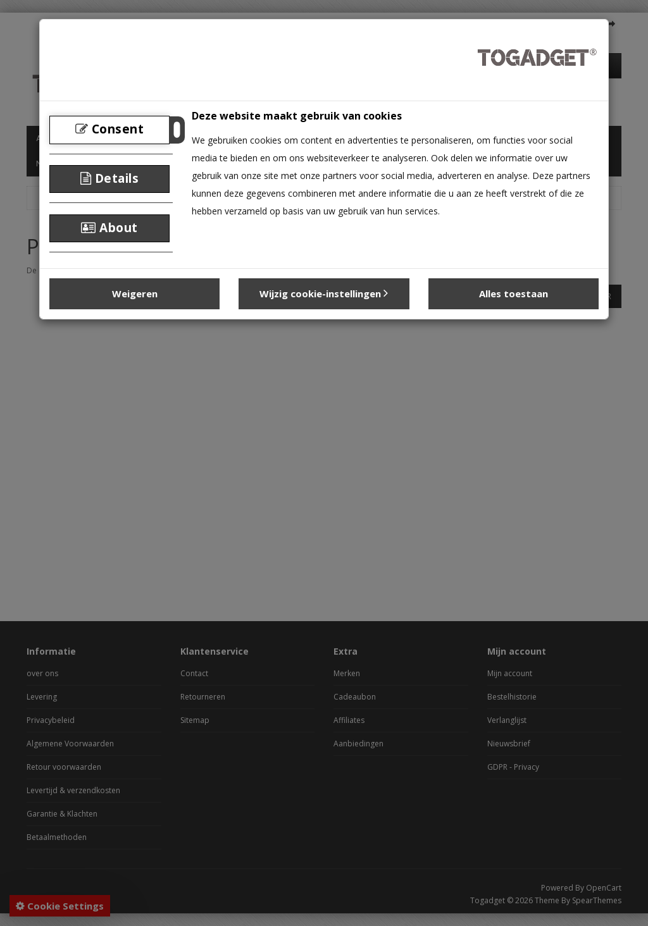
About (109, 227)
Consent (109, 129)
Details (109, 178)
